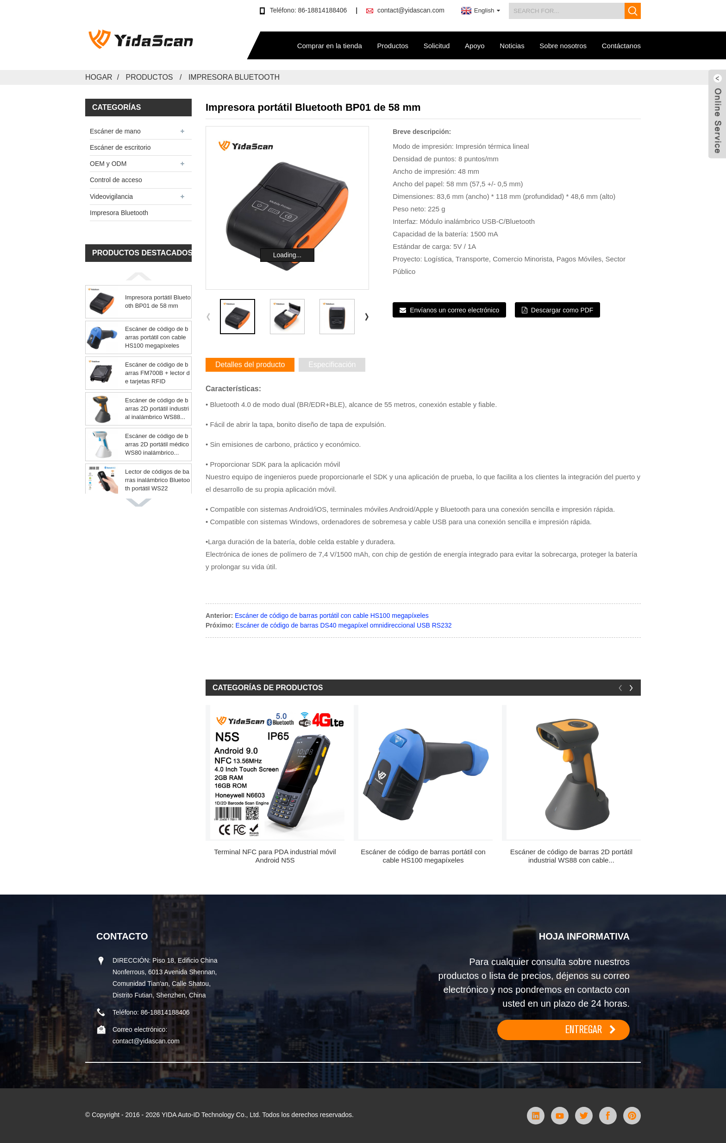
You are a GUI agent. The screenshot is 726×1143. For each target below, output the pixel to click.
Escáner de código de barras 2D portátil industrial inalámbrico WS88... (157, 408)
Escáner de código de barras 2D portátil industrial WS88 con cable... (571, 856)
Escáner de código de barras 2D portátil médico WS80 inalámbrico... (157, 444)
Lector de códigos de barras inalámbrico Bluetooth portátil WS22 (157, 480)
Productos (392, 46)
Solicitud (437, 46)
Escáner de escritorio (120, 147)
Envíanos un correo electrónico (454, 310)
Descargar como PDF (562, 310)
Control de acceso (116, 180)
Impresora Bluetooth (234, 77)
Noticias (512, 46)
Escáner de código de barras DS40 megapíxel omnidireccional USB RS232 (344, 625)
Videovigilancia (111, 196)
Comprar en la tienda (329, 46)
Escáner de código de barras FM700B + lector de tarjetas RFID (157, 373)
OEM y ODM (108, 163)
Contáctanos (621, 46)
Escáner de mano (115, 131)
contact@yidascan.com (410, 10)
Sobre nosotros (563, 46)
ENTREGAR (583, 1029)
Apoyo (475, 46)
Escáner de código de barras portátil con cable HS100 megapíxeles (156, 337)
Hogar (99, 77)
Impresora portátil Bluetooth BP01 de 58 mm (158, 301)
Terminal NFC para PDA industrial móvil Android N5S (275, 856)
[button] (138, 276)
